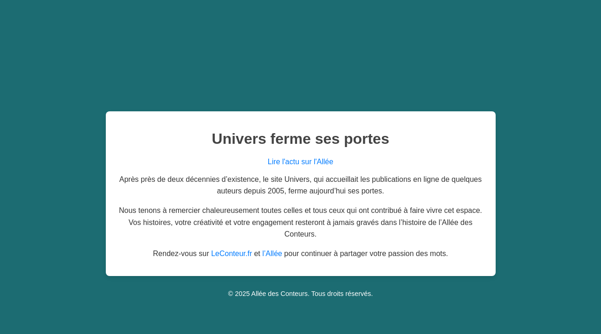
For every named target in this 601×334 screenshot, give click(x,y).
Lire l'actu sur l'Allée (300, 162)
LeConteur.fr (231, 253)
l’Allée (272, 253)
